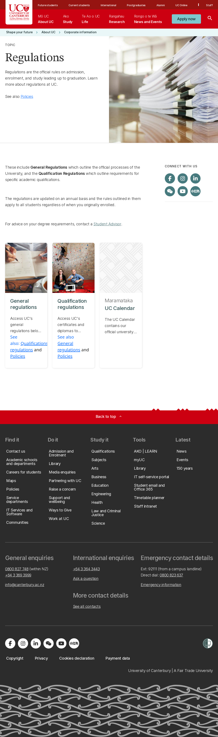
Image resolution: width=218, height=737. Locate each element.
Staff (209, 5)
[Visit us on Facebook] (170, 178)
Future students (48, 5)
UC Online (181, 5)
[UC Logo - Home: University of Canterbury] (19, 12)
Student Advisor (107, 224)
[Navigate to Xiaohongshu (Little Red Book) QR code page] (195, 191)
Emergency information (161, 584)
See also (65, 337)
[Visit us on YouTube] (183, 191)
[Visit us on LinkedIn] (195, 178)
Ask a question (86, 578)
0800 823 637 (171, 575)
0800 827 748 (17, 569)
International (108, 5)
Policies (27, 96)
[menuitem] (45, 18)
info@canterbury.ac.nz (24, 584)
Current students (79, 5)
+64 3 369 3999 (18, 575)
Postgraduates (136, 5)
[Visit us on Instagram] (183, 178)
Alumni (160, 5)
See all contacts (87, 606)
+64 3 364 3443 (86, 569)
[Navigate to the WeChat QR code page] (170, 191)
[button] (186, 19)
